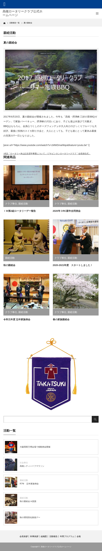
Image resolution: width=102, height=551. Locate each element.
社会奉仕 (24, 462)
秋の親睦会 (9, 265)
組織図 (44, 536)
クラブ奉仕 (11, 203)
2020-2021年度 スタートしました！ (73, 265)
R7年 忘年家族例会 (29, 484)
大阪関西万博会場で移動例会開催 (35, 447)
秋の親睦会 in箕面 (28, 501)
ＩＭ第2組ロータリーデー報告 (19, 211)
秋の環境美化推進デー (30, 517)
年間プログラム (67, 536)
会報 (79, 536)
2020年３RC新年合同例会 (67, 211)
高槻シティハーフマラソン (32, 466)
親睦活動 (9, 33)
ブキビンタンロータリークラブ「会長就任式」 (69, 153)
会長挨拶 (24, 536)
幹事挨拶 (34, 536)
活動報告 (53, 536)
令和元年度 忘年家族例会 (16, 319)
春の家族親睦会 (61, 319)
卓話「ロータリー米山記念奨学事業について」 (25, 153)
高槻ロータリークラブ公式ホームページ (56, 547)
